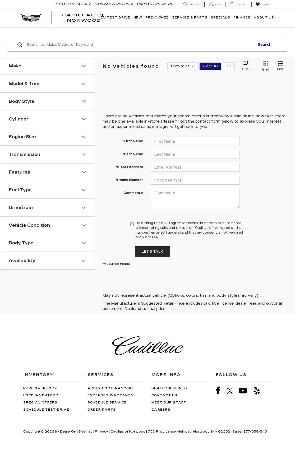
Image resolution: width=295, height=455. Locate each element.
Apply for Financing (110, 388)
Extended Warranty (110, 395)
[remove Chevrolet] (182, 66)
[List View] (280, 66)
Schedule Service (107, 402)
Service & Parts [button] (190, 17)
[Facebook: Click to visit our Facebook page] (221, 391)
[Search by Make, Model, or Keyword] (140, 44)
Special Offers (40, 402)
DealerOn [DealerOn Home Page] (68, 431)
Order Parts (101, 409)
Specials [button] (221, 17)
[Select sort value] (247, 66)
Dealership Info (169, 388)
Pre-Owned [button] (157, 17)
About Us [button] (264, 17)
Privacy (101, 431)
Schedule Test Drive (46, 409)
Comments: (133, 193)
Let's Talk (152, 251)
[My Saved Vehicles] (262, 4)
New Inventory (40, 388)
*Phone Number (129, 180)
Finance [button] (242, 17)
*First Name (132, 141)
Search (264, 45)
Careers (160, 409)
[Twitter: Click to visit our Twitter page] (232, 391)
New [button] (137, 17)
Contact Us (164, 395)
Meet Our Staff (168, 402)
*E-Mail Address (129, 167)
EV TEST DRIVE (115, 17)
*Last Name (133, 154)
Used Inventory (41, 395)
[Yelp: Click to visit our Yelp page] (259, 391)
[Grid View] (264, 66)
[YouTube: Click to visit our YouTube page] (245, 391)
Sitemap (86, 431)
